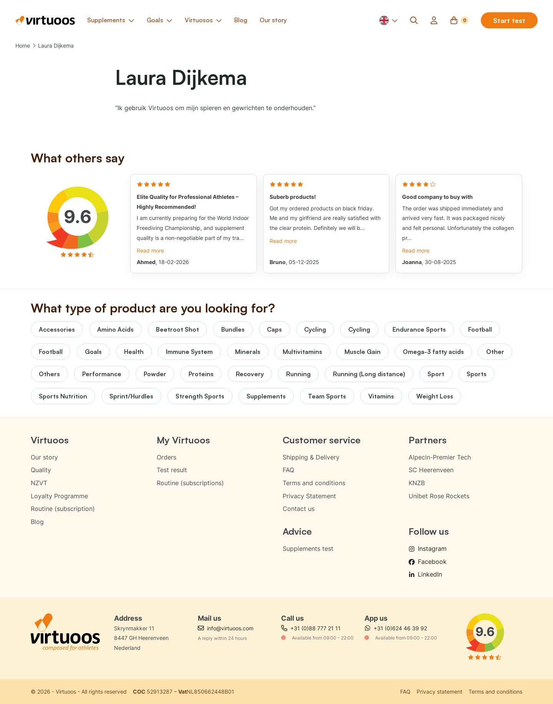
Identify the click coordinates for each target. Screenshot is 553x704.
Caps (274, 329)
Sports (477, 374)
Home (22, 45)
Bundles (233, 329)
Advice (297, 531)
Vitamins (381, 396)
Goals (93, 351)
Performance (101, 374)
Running (298, 374)
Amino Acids (115, 329)
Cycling (315, 329)
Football (480, 329)
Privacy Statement (309, 496)
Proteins (201, 374)
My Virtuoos (183, 440)
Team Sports (327, 396)
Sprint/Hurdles (131, 396)
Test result (172, 470)
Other (495, 351)
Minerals (247, 351)
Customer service (322, 440)
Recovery (250, 374)
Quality (41, 470)
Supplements (266, 396)
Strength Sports (200, 396)
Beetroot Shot (177, 329)
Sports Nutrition (63, 396)
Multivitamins (302, 351)
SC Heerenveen (431, 470)
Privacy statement (439, 691)
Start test (509, 20)
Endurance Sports (419, 329)
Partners (428, 440)
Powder (155, 374)
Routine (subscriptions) (190, 483)
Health (134, 351)
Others (49, 374)
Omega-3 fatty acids (433, 351)
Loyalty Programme (59, 496)
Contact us (299, 508)
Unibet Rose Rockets (439, 496)
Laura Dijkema (56, 45)
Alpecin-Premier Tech (440, 457)
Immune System (189, 351)
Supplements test (308, 548)
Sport (435, 374)
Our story (44, 457)
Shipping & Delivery (311, 457)
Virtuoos (50, 440)
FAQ (288, 470)
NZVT (39, 483)
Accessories (57, 329)
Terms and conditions (314, 483)
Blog (37, 522)
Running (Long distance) (369, 374)
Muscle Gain (362, 351)
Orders (166, 457)
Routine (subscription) (63, 508)
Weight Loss (434, 396)
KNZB (417, 483)
